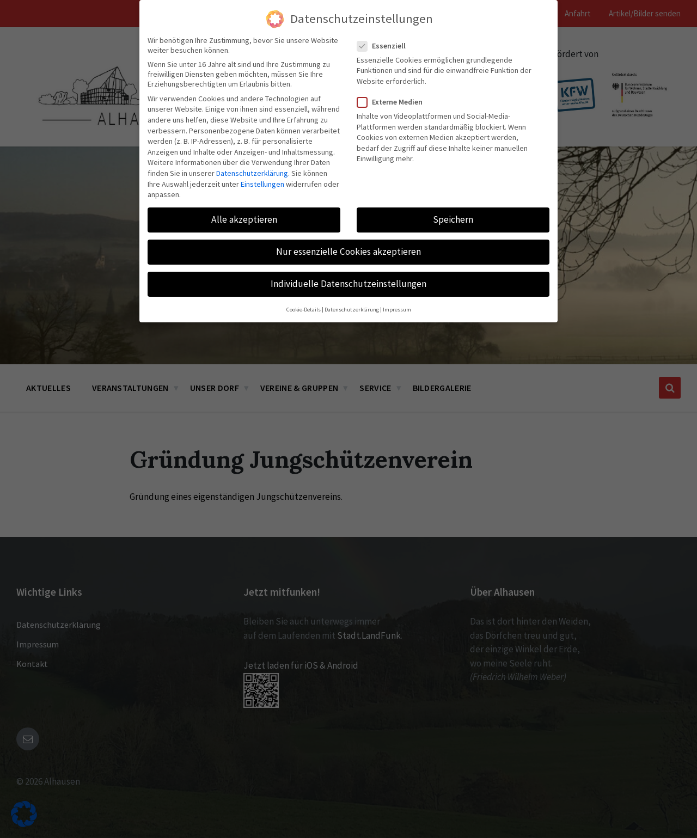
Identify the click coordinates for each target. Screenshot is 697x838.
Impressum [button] (397, 309)
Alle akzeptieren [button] (244, 219)
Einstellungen (262, 184)
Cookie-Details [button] (303, 309)
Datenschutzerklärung (252, 173)
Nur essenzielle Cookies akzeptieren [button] (348, 252)
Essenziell (385, 46)
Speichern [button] (453, 219)
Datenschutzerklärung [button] (352, 309)
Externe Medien (393, 102)
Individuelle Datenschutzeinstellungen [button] (348, 284)
